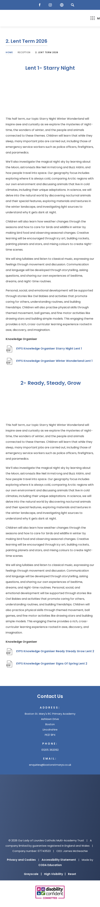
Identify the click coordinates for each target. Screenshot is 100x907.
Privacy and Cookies (21, 860)
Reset (72, 874)
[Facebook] (40, 5)
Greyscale (33, 874)
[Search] (73, 5)
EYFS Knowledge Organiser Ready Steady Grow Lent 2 (55, 651)
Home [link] (9, 52)
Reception (24, 52)
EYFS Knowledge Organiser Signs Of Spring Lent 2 (51, 664)
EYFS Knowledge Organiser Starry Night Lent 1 (49, 349)
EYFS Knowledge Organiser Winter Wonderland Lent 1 (54, 361)
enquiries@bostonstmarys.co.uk (50, 765)
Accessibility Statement (59, 860)
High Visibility (54, 874)
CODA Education (50, 865)
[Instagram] (51, 5)
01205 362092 (50, 750)
